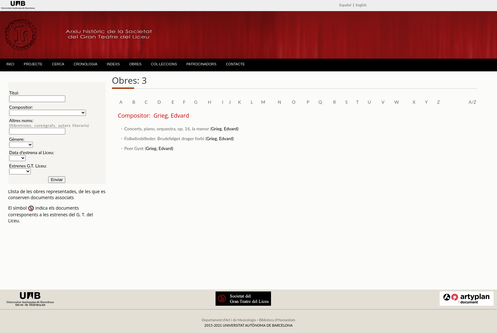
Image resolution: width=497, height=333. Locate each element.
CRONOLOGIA (85, 64)
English (361, 5)
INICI (10, 64)
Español (345, 5)
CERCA (58, 64)
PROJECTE (33, 64)
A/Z (472, 102)
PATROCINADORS (201, 64)
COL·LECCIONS (164, 64)
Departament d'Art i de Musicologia (229, 320)
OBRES (135, 64)
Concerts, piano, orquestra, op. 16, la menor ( (167, 128)
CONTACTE (235, 64)
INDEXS (113, 64)
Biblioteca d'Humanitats (277, 320)
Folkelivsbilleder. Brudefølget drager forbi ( (165, 138)
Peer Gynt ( (135, 148)
